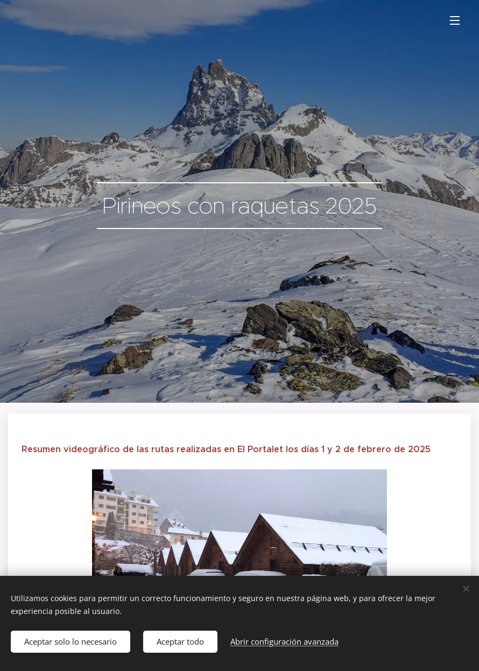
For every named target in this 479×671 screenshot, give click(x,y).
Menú (455, 20)
